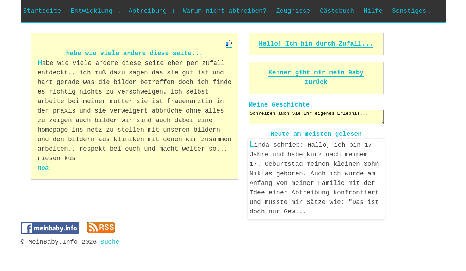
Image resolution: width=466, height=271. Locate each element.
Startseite (42, 11)
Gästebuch (337, 11)
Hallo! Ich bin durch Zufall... (316, 44)
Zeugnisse (293, 11)
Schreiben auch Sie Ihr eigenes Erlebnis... (316, 117)
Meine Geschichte (279, 105)
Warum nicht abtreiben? (225, 11)
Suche (109, 240)
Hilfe (373, 11)
